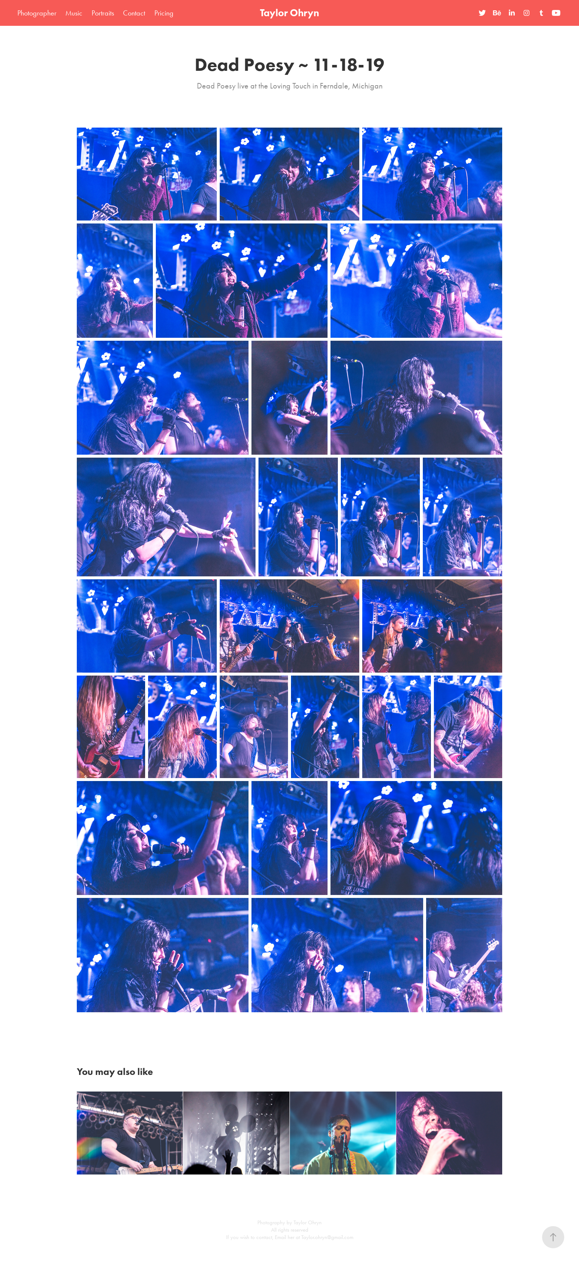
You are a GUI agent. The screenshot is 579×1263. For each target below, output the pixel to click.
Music (73, 12)
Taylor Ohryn (289, 13)
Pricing (164, 12)
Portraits (103, 12)
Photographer (36, 12)
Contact (134, 12)
